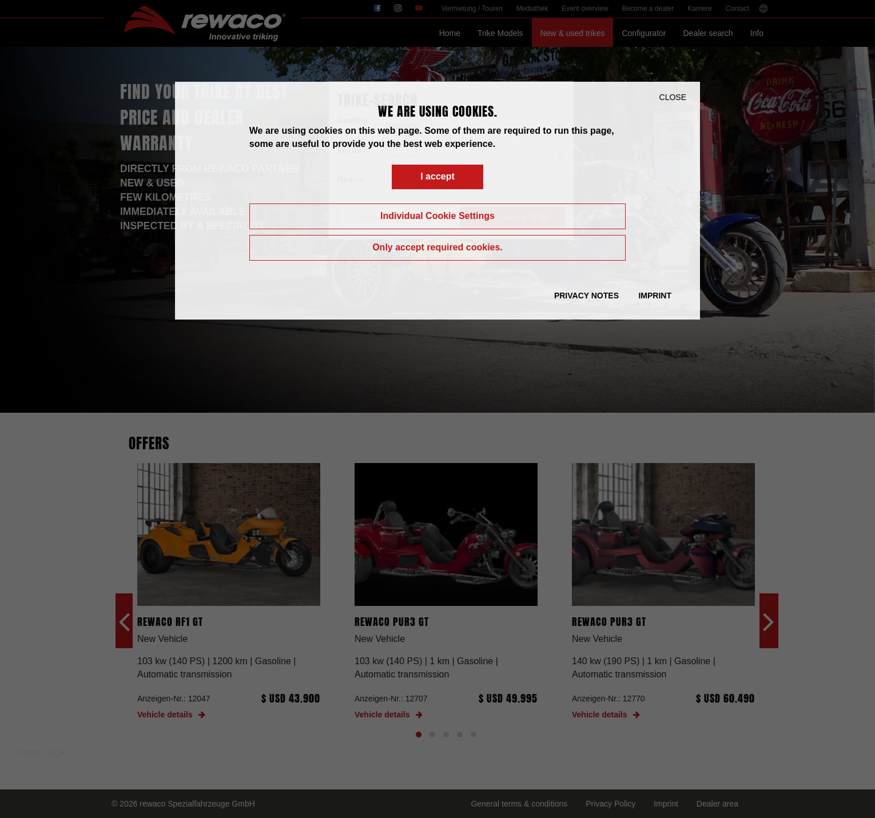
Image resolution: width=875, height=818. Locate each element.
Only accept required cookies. (437, 247)
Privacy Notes (586, 295)
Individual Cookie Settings (437, 216)
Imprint (654, 295)
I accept (437, 176)
